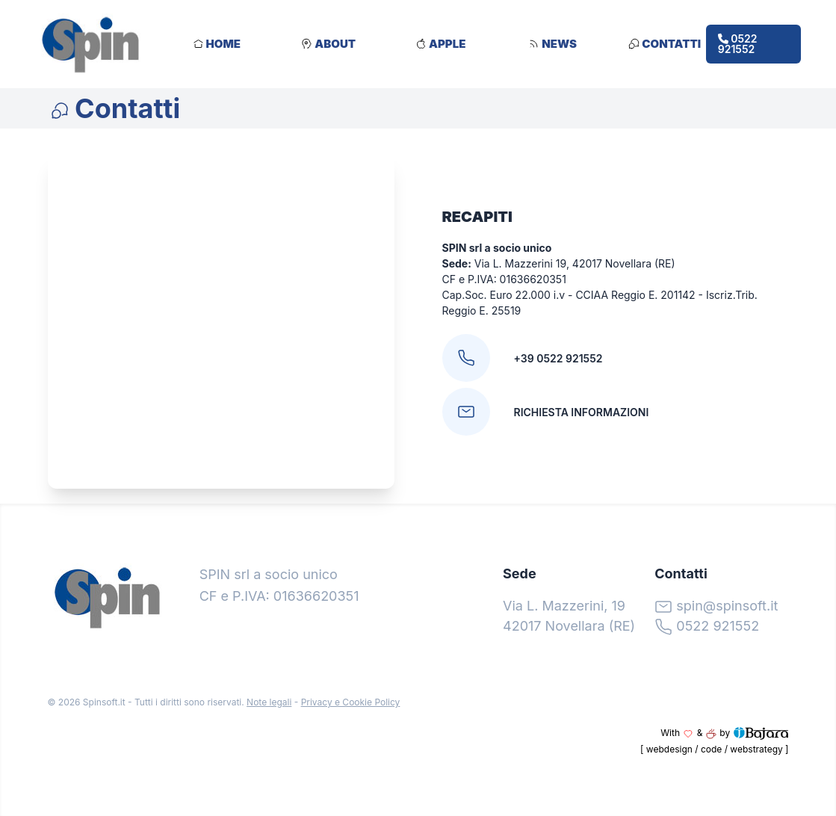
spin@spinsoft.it (727, 605)
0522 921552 (738, 43)
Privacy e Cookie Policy (350, 702)
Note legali (269, 702)
